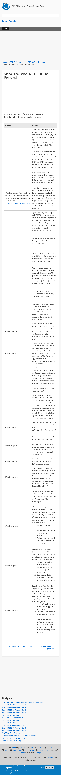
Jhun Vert (49, 757)
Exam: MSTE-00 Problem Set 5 (14, 715)
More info (9, 773)
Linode (22, 753)
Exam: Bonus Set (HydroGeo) (47, 647)
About (6, 750)
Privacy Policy (43, 750)
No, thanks (50, 767)
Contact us (17, 750)
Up (30, 646)
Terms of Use (30, 750)
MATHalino (19, 6)
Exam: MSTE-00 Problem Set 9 (14, 728)
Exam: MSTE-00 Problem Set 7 (14, 723)
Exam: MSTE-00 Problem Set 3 (14, 710)
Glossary (40, 748)
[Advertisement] (30, 45)
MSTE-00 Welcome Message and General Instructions (22, 702)
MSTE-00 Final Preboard (36, 62)
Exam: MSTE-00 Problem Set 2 (14, 707)
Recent (49, 748)
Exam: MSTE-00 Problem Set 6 (14, 720)
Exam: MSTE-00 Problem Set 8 (14, 725)
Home (4, 62)
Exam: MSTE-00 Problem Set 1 (14, 705)
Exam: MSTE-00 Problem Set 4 (14, 713)
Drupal (39, 753)
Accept (42, 767)
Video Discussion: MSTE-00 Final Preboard (20, 736)
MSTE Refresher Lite (17, 62)
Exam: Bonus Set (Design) (12, 741)
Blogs (31, 748)
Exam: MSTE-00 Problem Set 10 (14, 730)
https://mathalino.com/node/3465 (17, 203)
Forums (22, 748)
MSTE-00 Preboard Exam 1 (12, 718)
